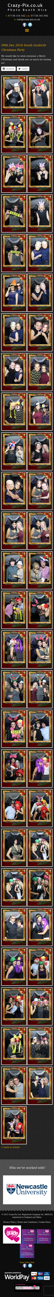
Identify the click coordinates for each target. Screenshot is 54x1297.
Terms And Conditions (27, 1222)
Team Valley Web (27, 1262)
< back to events (10, 1147)
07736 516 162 (16, 15)
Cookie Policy (45, 1222)
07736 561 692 (39, 15)
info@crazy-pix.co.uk (28, 19)
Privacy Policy (9, 1222)
